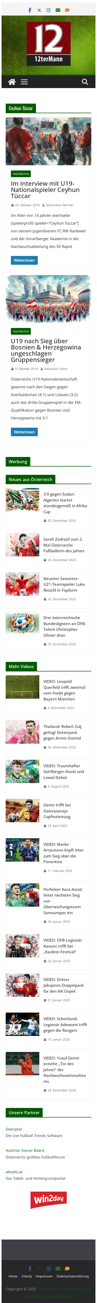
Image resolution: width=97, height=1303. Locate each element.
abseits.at (14, 1171)
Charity (26, 1276)
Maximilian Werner (59, 205)
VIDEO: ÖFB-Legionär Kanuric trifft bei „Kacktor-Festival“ (62, 945)
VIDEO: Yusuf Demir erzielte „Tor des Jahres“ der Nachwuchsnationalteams (64, 1069)
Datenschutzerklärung (73, 1276)
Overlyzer (14, 1129)
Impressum (44, 1276)
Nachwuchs (21, 174)
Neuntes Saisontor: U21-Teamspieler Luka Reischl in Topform (64, 584)
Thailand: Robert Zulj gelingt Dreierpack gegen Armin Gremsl (62, 732)
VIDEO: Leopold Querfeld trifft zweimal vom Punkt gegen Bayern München (64, 690)
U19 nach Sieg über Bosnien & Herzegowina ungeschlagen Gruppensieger (46, 350)
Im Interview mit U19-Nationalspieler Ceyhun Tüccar (45, 189)
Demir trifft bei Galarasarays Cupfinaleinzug (57, 810)
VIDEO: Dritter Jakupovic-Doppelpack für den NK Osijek (63, 985)
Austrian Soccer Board (25, 1150)
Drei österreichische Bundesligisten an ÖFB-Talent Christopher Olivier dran (64, 626)
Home (13, 1276)
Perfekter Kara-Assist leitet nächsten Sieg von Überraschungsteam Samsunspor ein (62, 901)
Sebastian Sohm (56, 369)
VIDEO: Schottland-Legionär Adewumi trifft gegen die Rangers (65, 1024)
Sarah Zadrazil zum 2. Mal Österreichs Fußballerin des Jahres (63, 544)
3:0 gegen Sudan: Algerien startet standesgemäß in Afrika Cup (65, 502)
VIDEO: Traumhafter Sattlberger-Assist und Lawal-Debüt (63, 771)
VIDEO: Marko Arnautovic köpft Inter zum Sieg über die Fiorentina (63, 853)
